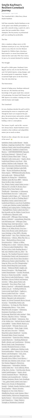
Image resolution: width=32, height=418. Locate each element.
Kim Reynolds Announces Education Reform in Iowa (15, 166)
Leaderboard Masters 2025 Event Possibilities (16, 203)
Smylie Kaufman (6, 13)
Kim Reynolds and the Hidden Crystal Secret (16, 212)
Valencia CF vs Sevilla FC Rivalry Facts (14, 187)
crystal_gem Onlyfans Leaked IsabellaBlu (16, 205)
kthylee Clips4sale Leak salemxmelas (13, 298)
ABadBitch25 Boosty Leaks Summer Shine (15, 393)
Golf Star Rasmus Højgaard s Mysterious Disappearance (16, 363)
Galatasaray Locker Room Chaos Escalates (15, 258)
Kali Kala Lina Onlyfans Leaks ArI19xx (13, 361)
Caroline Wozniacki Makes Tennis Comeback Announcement (14, 335)
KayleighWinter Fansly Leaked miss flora (15, 210)
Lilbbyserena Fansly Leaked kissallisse (13, 261)
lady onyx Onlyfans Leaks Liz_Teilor (13, 251)
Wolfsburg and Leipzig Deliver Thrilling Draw (16, 207)
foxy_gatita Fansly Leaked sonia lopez (15, 381)
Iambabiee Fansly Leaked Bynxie (12, 142)
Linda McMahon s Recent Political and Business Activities (15, 279)
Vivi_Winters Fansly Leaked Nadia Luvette (15, 184)
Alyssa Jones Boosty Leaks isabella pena (14, 231)
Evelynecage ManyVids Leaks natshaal (14, 314)
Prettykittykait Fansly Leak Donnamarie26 (15, 256)
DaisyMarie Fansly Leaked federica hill (14, 200)
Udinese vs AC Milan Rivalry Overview (14, 228)
